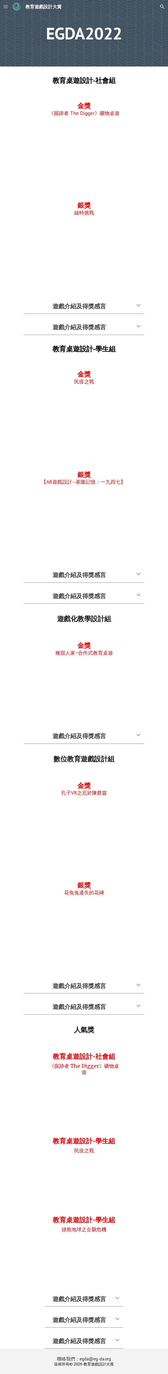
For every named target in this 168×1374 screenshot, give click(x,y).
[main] (84, 33)
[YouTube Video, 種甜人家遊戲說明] (84, 688)
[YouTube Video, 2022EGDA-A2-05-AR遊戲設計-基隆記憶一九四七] (84, 522)
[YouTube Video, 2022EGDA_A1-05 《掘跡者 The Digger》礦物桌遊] (84, 153)
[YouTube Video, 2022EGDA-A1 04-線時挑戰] (84, 253)
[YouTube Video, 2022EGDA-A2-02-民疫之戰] (84, 422)
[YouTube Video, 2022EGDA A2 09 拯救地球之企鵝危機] (84, 1258)
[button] (5, 6)
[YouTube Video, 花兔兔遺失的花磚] (84, 933)
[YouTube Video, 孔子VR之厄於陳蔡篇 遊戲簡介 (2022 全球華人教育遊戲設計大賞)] (84, 833)
